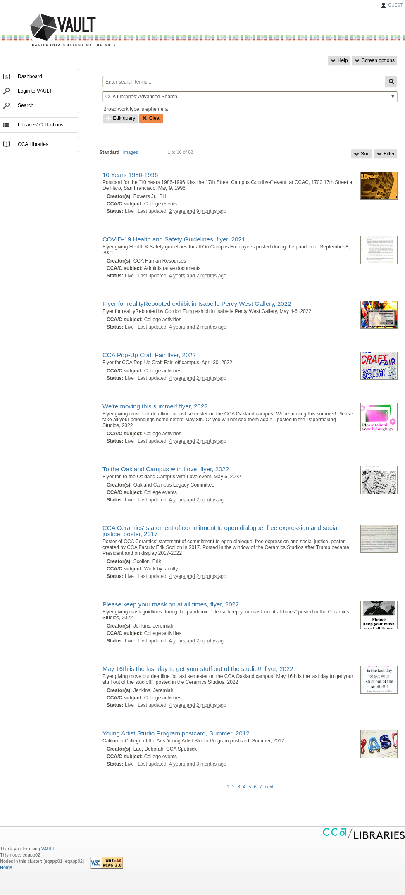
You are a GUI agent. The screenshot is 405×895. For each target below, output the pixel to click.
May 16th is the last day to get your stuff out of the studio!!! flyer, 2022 (197, 668)
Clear (151, 118)
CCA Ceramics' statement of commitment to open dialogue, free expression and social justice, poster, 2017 (220, 530)
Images (130, 152)
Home (6, 867)
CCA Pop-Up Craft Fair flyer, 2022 (149, 354)
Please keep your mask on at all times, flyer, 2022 (170, 604)
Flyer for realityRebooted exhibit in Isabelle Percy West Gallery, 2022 (196, 303)
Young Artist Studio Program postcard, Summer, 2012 (175, 733)
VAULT (41, 30)
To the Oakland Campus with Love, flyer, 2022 (165, 469)
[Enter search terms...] (243, 81)
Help (339, 60)
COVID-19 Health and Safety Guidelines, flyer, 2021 (173, 239)
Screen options (375, 60)
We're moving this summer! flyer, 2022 (154, 406)
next (269, 786)
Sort (362, 154)
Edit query (120, 118)
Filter (385, 154)
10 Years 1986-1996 (130, 174)
